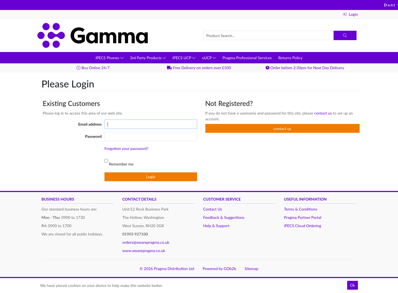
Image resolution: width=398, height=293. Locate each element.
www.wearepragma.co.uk (143, 250)
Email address (90, 124)
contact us (323, 113)
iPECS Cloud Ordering (302, 225)
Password (93, 136)
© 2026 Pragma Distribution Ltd (167, 268)
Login (350, 14)
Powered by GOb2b (219, 268)
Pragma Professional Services (247, 57)
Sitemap (251, 268)
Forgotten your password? (126, 148)
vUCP (209, 57)
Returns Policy (290, 57)
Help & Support (216, 225)
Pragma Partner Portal (302, 217)
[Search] (345, 35)
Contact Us (212, 209)
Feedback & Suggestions (223, 217)
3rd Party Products (148, 57)
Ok (352, 285)
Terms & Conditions (300, 209)
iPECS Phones (110, 57)
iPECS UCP (183, 57)
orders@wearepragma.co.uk (145, 242)
